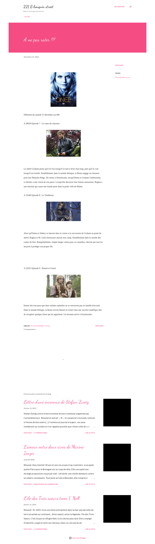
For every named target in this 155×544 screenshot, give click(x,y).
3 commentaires (40, 433)
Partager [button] (119, 65)
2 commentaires (40, 529)
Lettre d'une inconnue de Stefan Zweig (56, 402)
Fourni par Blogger (77, 538)
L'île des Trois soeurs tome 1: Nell (51, 498)
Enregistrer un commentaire (46, 484)
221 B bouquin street (38, 6)
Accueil (27, 16)
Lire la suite (90, 433)
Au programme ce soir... (123, 77)
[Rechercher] (119, 7)
